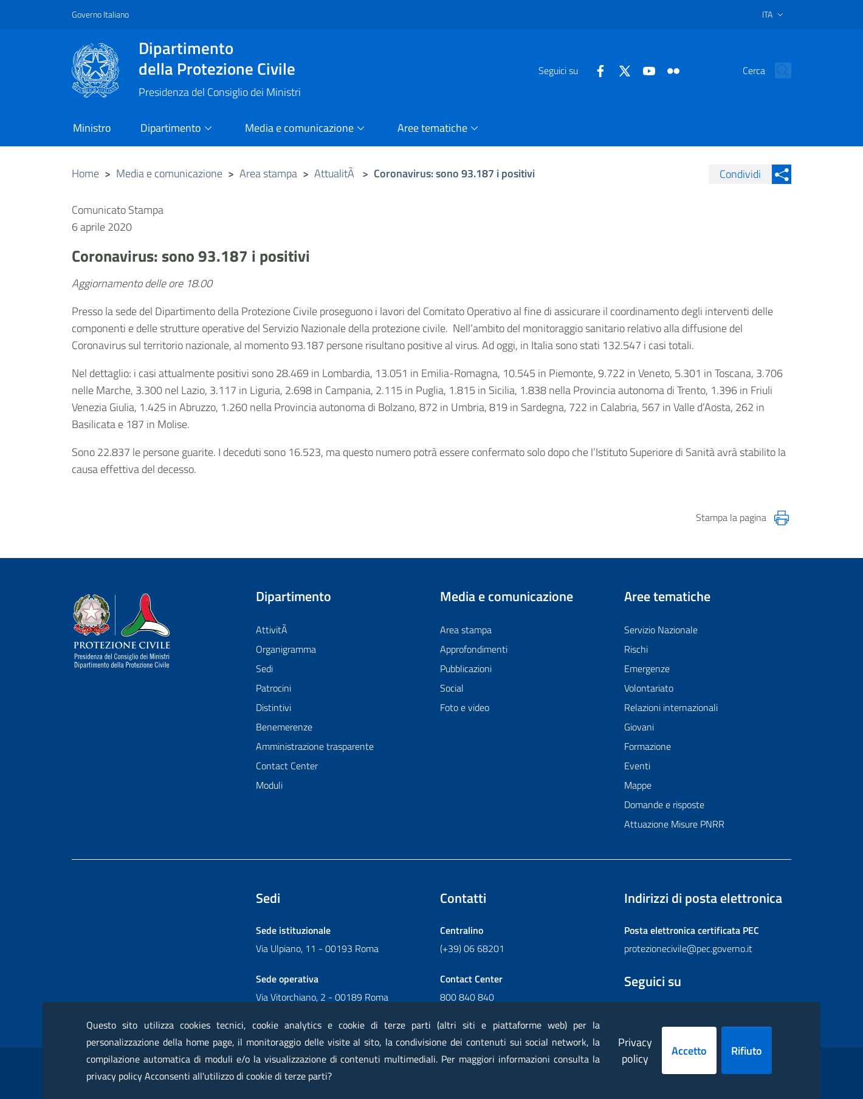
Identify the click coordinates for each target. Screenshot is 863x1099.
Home (85, 173)
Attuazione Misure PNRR (674, 824)
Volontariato (648, 688)
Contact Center (287, 765)
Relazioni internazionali (671, 707)
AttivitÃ (273, 629)
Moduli (269, 785)
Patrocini (273, 688)
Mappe (638, 785)
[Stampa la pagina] (781, 518)
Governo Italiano (100, 14)
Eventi (637, 765)
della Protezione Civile (220, 58)
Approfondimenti (473, 649)
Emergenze (647, 668)
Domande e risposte (664, 804)
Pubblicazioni (466, 668)
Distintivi (273, 707)
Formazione (647, 746)
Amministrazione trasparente (315, 746)
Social (452, 688)
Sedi (264, 668)
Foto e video (464, 707)
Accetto (689, 1051)
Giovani (639, 727)
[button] (776, 70)
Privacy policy (635, 1050)
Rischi (636, 649)
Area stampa (268, 173)
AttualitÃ (335, 173)
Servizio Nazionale (661, 629)
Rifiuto (746, 1051)
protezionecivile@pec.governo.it (688, 948)
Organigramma (286, 649)
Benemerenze (284, 727)
